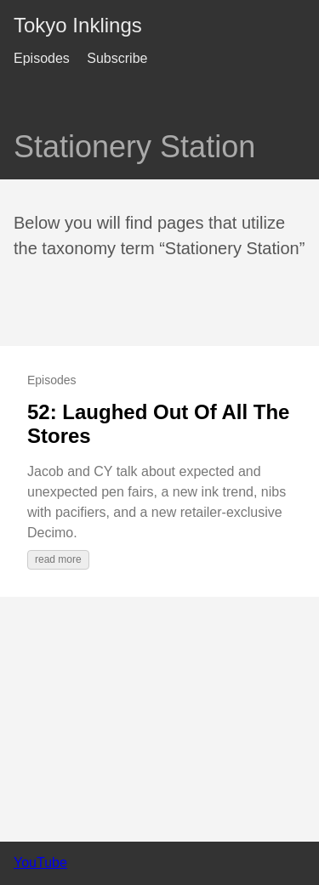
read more (58, 559)
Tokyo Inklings (78, 25)
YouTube (40, 862)
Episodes (42, 58)
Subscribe (117, 58)
